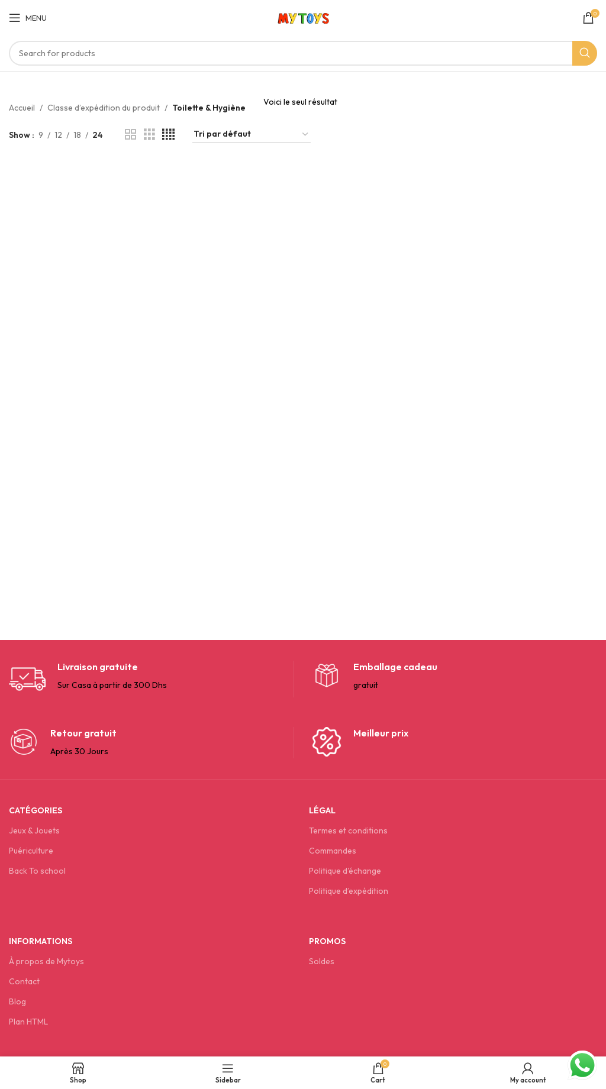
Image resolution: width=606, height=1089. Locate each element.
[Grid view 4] (168, 134)
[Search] (303, 53)
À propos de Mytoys (46, 961)
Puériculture (31, 850)
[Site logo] (303, 16)
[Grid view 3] (149, 134)
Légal (322, 810)
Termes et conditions (348, 830)
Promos (327, 941)
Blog (17, 1001)
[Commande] (251, 134)
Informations (40, 941)
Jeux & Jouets (34, 830)
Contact (24, 981)
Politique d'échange (345, 870)
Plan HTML (28, 1021)
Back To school (37, 870)
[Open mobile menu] (28, 18)
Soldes (321, 961)
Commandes (332, 850)
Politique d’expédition (348, 891)
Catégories (35, 810)
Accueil (22, 107)
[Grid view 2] (130, 134)
